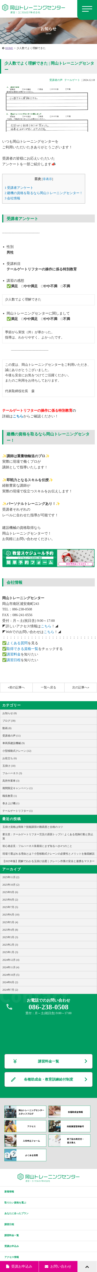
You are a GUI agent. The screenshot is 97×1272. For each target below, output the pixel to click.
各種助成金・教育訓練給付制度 (48, 1079)
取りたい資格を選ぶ (15, 1202)
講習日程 (14, 660)
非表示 (47, 179)
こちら (18, 416)
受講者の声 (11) (11, 735)
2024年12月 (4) (10, 959)
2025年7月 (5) (10, 907)
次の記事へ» (80, 687)
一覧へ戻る (48, 687)
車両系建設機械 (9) (13, 743)
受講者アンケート (19, 187)
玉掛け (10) (8, 765)
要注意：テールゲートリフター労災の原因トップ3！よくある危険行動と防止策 (47, 836)
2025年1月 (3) (10, 952)
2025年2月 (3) (10, 944)
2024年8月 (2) (10, 982)
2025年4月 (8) (10, 929)
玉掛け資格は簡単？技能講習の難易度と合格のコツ (32, 826)
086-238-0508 (48, 1007)
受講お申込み (11, 1246)
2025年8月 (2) (10, 899)
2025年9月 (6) (10, 892)
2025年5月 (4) (10, 922)
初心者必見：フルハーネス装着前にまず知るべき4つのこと (37, 846)
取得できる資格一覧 (22, 649)
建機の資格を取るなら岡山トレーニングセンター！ (44, 193)
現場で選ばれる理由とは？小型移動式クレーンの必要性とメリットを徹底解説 (48, 853)
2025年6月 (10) (10, 914)
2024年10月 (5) (10, 974)
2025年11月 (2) (10, 877)
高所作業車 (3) (10, 780)
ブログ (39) (8, 720)
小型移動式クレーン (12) (16, 750)
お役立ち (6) (9, 758)
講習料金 (14, 654)
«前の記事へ (16, 687)
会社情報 (12, 198)
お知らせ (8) (9, 713)
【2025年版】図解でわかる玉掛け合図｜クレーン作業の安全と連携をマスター (48, 861)
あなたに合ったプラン (16, 1213)
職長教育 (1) (9, 795)
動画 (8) (6, 728)
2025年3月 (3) (10, 937)
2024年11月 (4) (10, 967)
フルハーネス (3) (12, 773)
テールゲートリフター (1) (17, 810)
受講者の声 (56, 80)
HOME (9, 48)
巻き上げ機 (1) (10, 803)
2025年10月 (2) (10, 884)
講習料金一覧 (48, 1061)
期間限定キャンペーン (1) (17, 788)
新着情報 (9, 1191)
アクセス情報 (11, 1257)
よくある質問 (17, 643)
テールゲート (72, 80)
